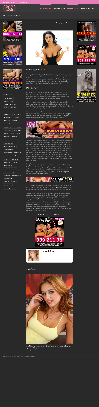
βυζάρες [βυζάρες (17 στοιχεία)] (6, 133)
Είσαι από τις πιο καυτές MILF (63, 168)
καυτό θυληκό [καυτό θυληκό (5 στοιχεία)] (7, 156)
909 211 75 (24, 2)
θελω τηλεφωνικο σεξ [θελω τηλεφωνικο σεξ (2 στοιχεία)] (9, 146)
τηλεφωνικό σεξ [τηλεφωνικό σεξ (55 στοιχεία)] (8, 178)
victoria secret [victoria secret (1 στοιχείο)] (8, 130)
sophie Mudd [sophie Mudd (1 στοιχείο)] (17, 124)
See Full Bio (47, 255)
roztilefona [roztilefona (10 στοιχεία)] (7, 120)
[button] (93, 8)
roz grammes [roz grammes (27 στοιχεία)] (7, 114)
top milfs (57, 187)
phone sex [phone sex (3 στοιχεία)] (13, 107)
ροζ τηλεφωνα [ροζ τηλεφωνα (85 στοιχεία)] (8, 165)
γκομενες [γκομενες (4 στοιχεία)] (14, 136)
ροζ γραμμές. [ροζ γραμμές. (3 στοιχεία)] (14, 159)
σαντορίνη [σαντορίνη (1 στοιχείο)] (6, 172)
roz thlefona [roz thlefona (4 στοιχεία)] (7, 117)
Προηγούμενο (60, 23)
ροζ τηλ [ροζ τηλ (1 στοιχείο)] (15, 162)
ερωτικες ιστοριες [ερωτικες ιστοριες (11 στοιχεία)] (8, 143)
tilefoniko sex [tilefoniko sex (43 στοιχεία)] (17, 127)
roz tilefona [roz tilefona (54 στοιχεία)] (16, 117)
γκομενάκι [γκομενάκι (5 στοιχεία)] (6, 136)
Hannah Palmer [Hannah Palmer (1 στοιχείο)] (8, 98)
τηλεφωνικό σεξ (38, 173)
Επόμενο (68, 23)
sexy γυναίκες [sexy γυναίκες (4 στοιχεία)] (7, 124)
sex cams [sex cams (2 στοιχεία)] (14, 120)
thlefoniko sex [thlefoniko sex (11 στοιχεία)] (7, 127)
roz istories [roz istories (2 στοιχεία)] (16, 114)
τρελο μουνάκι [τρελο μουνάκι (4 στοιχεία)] (8, 185)
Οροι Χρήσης (33, 356)
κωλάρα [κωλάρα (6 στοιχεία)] (16, 156)
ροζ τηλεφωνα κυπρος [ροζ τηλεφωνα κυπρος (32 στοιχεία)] (10, 169)
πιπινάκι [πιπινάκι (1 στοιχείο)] (6, 159)
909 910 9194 (11, 2)
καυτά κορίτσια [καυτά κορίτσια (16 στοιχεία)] (8, 152)
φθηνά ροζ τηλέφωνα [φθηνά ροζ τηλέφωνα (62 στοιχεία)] (9, 188)
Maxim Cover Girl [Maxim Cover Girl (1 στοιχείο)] (8, 101)
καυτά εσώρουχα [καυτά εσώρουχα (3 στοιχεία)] (8, 149)
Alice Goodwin (49, 170)
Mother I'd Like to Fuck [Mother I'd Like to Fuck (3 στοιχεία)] (10, 104)
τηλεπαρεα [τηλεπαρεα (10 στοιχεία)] (7, 175)
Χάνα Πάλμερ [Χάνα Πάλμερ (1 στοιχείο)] (17, 130)
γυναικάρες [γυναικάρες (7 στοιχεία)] (7, 140)
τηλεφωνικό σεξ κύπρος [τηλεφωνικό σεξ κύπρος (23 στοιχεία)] (10, 181)
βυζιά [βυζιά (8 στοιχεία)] (18, 133)
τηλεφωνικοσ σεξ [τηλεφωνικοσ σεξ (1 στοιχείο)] (16, 175)
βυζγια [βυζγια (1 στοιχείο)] (12, 133)
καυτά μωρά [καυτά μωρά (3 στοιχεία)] (17, 152)
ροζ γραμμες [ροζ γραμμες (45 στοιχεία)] (7, 162)
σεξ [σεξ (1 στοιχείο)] (13, 172)
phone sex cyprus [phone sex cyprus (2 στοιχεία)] (9, 111)
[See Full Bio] (53, 255)
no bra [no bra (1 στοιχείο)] (5, 107)
